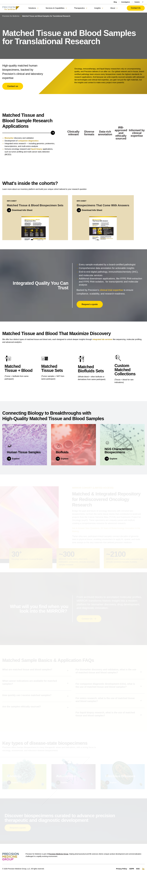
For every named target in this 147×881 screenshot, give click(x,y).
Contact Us (136, 8)
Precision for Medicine (10, 16)
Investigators (125, 2)
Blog (115, 2)
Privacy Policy (121, 869)
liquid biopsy (36, 150)
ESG (138, 869)
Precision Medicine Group (58, 854)
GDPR (131, 869)
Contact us (12, 86)
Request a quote (90, 306)
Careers (137, 2)
